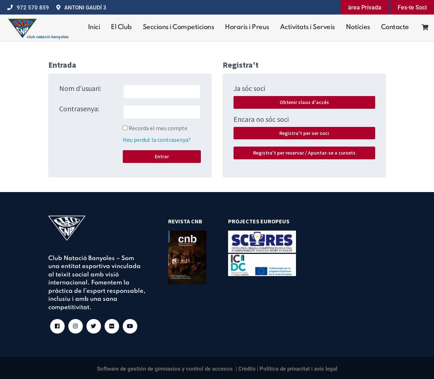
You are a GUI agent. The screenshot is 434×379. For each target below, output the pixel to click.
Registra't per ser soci (304, 133)
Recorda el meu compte (158, 128)
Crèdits (247, 369)
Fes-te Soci (412, 7)
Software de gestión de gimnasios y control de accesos (165, 369)
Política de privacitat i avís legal (298, 369)
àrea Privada (364, 7)
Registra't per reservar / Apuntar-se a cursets (304, 152)
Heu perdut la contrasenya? (157, 139)
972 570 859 (33, 7)
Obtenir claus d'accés (304, 102)
